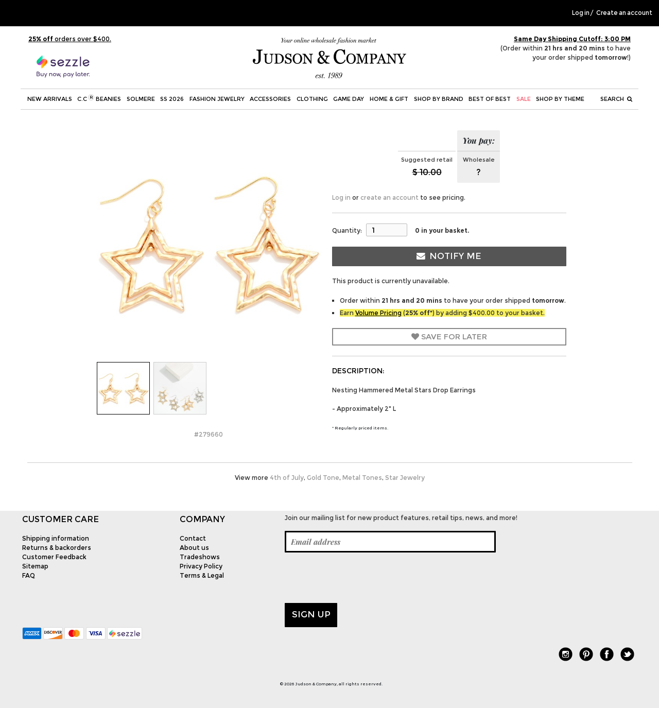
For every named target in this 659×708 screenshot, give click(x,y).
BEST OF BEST (490, 98)
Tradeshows (200, 557)
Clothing (312, 98)
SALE (523, 98)
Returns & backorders (56, 547)
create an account (389, 197)
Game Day (348, 98)
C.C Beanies (99, 98)
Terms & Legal (202, 575)
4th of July (287, 477)
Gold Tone (323, 477)
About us (194, 547)
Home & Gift (389, 98)
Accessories (270, 98)
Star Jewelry (405, 477)
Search (616, 98)
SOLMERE (141, 98)
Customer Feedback (54, 557)
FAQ (28, 575)
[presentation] (363, 578)
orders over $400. (69, 39)
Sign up (311, 614)
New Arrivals (49, 98)
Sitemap (35, 566)
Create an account (624, 12)
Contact (193, 538)
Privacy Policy (201, 566)
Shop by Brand (438, 98)
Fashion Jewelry (217, 98)
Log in (580, 12)
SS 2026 (172, 98)
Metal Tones (362, 477)
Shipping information (55, 538)
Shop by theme (560, 98)
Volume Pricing (378, 313)
